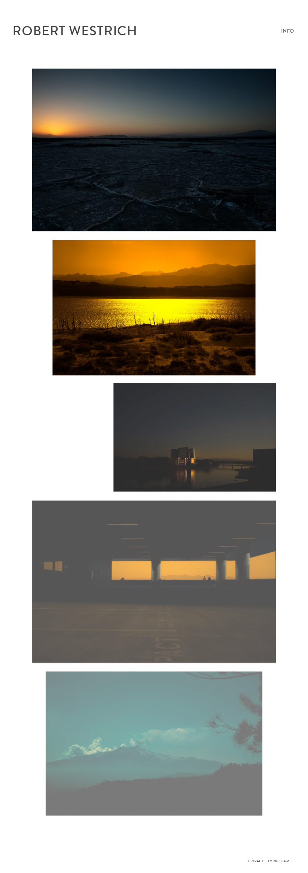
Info (287, 31)
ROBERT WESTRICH (74, 31)
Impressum (278, 861)
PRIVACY (256, 861)
